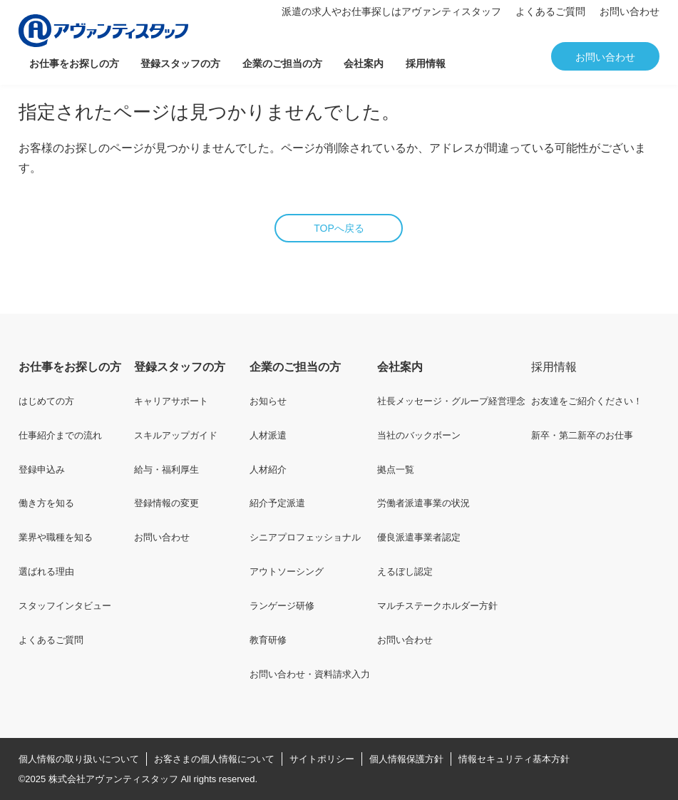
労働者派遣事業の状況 (423, 503)
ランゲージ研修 (282, 605)
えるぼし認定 (405, 571)
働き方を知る (46, 503)
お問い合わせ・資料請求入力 (310, 674)
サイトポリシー (321, 759)
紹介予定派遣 (277, 503)
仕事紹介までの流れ (60, 435)
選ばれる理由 (46, 571)
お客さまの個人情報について (214, 759)
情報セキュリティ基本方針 (514, 759)
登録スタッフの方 (180, 63)
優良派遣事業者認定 (419, 537)
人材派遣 (268, 435)
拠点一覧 (395, 469)
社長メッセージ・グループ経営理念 (451, 401)
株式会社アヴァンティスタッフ (113, 779)
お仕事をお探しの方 (74, 63)
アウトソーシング (287, 571)
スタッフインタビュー (65, 605)
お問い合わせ (629, 11)
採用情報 (426, 63)
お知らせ (268, 401)
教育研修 (268, 640)
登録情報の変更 (166, 503)
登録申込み (42, 469)
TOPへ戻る (339, 228)
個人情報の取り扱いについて (79, 759)
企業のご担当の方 (282, 63)
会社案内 (364, 63)
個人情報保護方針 (406, 759)
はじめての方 (46, 401)
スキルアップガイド (175, 435)
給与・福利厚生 (166, 469)
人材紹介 (268, 469)
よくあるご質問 (550, 11)
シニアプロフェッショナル (305, 537)
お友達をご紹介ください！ (586, 401)
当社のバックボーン (419, 435)
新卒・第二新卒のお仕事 (582, 435)
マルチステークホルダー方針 (437, 605)
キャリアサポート (171, 401)
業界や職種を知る (56, 537)
